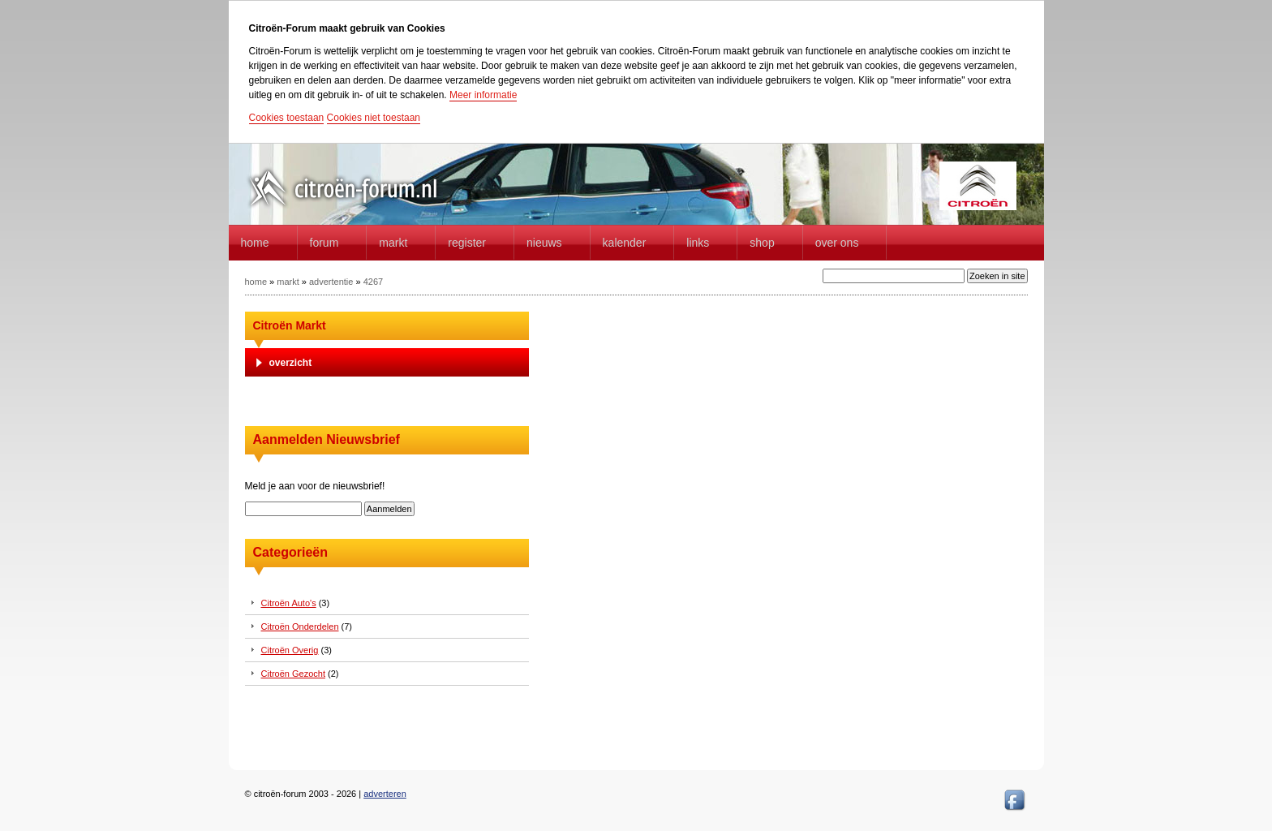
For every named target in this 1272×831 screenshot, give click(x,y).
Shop (762, 242)
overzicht (290, 362)
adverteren (384, 794)
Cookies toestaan (286, 117)
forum (324, 242)
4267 (373, 281)
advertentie (331, 281)
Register (467, 242)
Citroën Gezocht (293, 673)
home (255, 242)
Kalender (625, 242)
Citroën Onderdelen (300, 626)
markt (288, 281)
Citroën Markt (289, 325)
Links (697, 242)
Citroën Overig (290, 650)
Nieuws (544, 242)
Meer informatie (483, 95)
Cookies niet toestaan (373, 117)
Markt (393, 242)
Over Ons (837, 242)
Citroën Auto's (288, 603)
